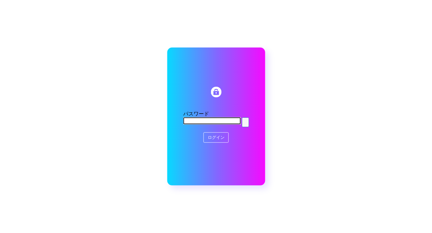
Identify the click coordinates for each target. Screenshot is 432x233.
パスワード (196, 113)
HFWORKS (216, 92)
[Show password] (245, 122)
